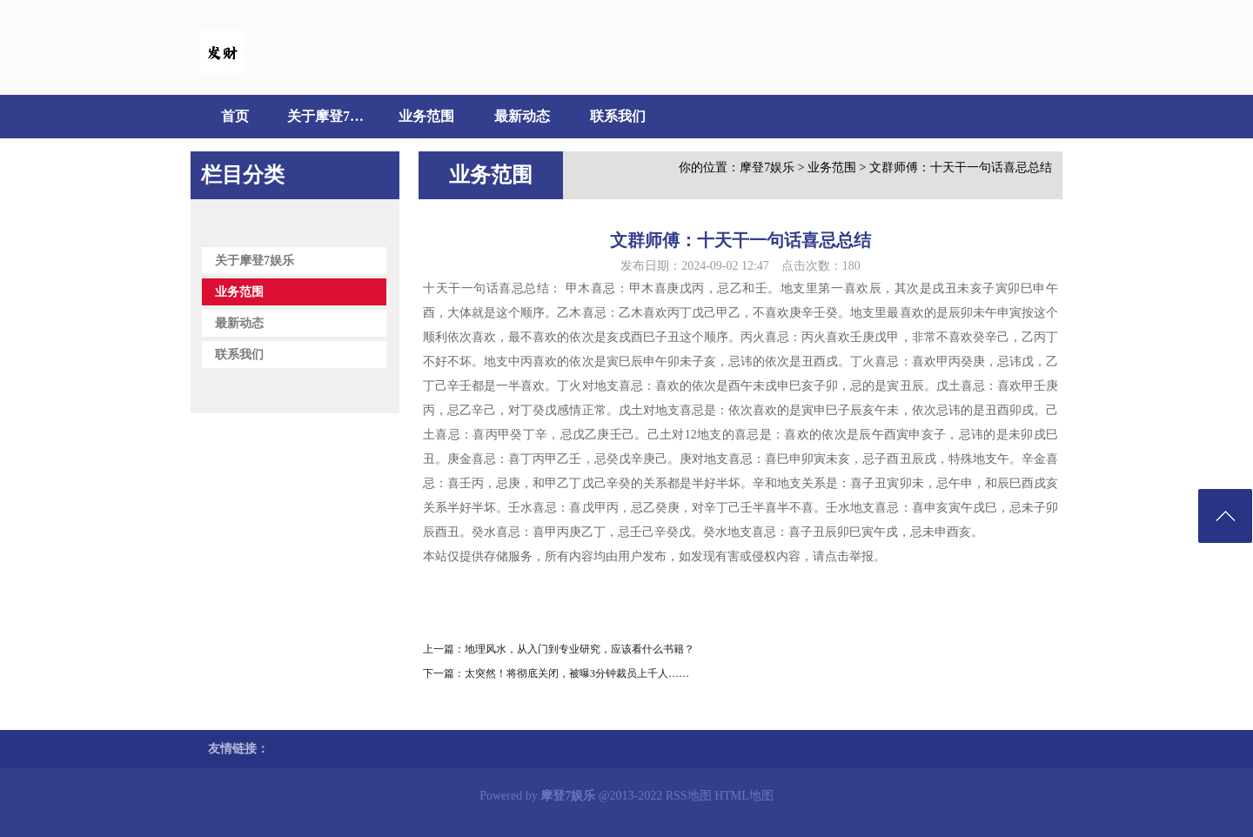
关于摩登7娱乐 (330, 116)
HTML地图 (744, 795)
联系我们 (618, 116)
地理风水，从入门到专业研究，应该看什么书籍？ (579, 649)
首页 (235, 116)
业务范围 (426, 116)
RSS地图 (689, 795)
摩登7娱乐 (767, 167)
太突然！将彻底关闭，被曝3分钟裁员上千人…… (577, 673)
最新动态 (522, 116)
